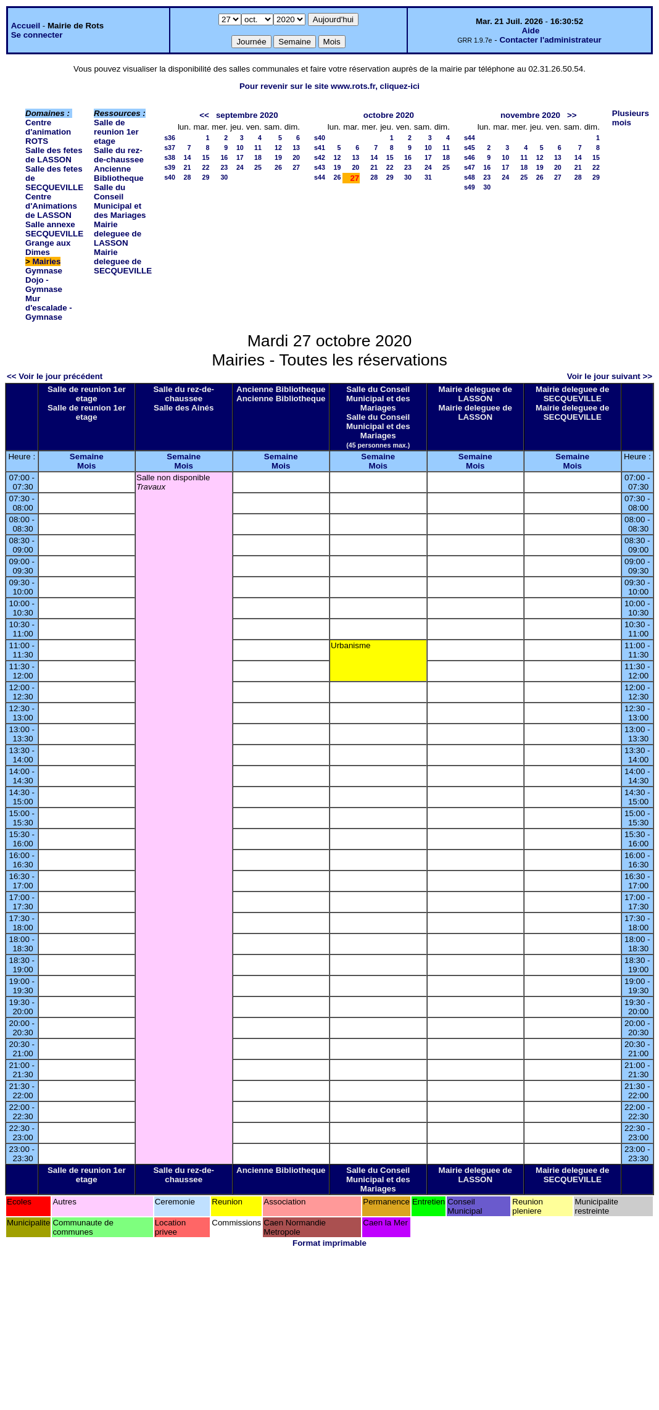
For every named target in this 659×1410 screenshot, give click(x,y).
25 (258, 167)
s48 (469, 177)
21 (187, 167)
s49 (469, 187)
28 (187, 177)
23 (224, 167)
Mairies (47, 261)
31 (428, 177)
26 (278, 167)
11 (258, 147)
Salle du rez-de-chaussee (119, 155)
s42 (319, 157)
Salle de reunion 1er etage (116, 132)
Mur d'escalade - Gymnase (48, 308)
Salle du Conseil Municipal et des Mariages (120, 201)
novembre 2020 (530, 115)
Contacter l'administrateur (550, 39)
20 (296, 157)
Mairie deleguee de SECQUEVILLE (123, 261)
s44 (319, 177)
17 (240, 157)
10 (240, 147)
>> (572, 115)
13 (296, 147)
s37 (169, 147)
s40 (169, 177)
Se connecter (37, 35)
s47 (469, 167)
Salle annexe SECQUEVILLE (54, 229)
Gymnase (43, 270)
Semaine (87, 456)
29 (205, 177)
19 (278, 157)
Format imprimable (329, 1243)
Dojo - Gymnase (43, 284)
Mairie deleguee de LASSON (117, 234)
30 (224, 177)
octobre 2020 (388, 115)
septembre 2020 (247, 115)
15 (205, 157)
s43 (319, 167)
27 (296, 167)
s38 (169, 157)
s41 (319, 147)
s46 (469, 157)
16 (224, 157)
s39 (169, 167)
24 (240, 167)
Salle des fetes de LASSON (54, 155)
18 (258, 157)
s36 (169, 137)
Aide (530, 30)
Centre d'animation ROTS (48, 132)
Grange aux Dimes (47, 247)
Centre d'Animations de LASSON (51, 206)
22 (205, 167)
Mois (86, 465)
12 (278, 147)
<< (204, 115)
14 (187, 157)
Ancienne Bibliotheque (119, 173)
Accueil (25, 25)
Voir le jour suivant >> (609, 376)
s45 (469, 147)
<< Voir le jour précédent (54, 376)
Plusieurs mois (630, 118)
